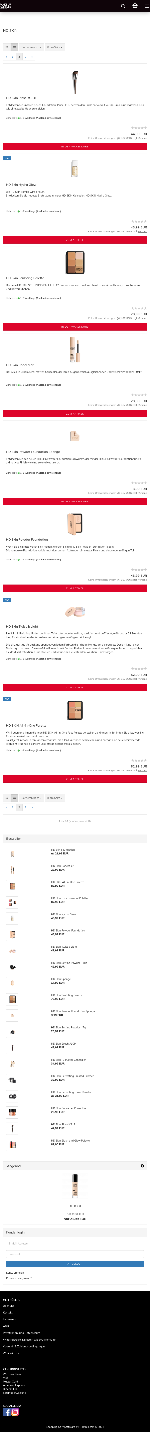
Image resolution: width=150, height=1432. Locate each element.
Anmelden (75, 1263)
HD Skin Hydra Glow (21, 185)
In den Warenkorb (75, 146)
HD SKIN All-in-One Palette (26, 725)
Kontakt (8, 1312)
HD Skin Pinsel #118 (21, 98)
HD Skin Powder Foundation (27, 539)
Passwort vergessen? (19, 1278)
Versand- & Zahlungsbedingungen (24, 1346)
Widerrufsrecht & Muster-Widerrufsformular (29, 1339)
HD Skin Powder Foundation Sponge (33, 452)
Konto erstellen (15, 1272)
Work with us (11, 1353)
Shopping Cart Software (60, 1426)
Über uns (8, 1305)
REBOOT (75, 1206)
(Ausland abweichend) (48, 117)
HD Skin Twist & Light (22, 626)
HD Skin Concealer (20, 365)
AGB (6, 1326)
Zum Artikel (75, 239)
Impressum (9, 1319)
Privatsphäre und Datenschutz (21, 1332)
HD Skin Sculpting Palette (25, 278)
